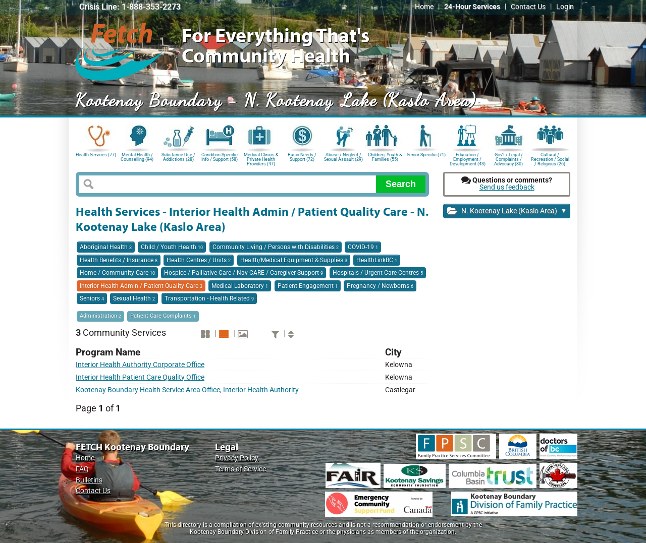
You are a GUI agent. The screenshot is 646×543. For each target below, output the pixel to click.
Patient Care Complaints (163, 316)
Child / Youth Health (172, 247)
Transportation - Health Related (209, 298)
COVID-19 (363, 247)
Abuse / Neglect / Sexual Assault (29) (343, 157)
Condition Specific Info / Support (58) (219, 157)
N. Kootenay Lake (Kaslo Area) (507, 211)
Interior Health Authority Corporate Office (140, 364)
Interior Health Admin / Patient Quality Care (141, 285)
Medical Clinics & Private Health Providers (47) (261, 158)
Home (424, 7)
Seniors (92, 298)
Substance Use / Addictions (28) (178, 157)
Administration (100, 316)
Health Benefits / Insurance (118, 260)
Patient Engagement (308, 285)
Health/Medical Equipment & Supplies (293, 260)
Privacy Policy (236, 458)
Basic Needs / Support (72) (302, 157)
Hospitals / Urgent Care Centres (378, 272)
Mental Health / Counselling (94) (137, 157)
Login (565, 7)
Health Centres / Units (199, 260)
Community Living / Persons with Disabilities (275, 247)
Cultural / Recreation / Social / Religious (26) (550, 158)
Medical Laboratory (239, 285)
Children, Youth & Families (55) (385, 157)
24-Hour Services (472, 7)
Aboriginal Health (106, 247)
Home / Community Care (117, 272)
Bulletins (89, 480)
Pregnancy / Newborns (380, 285)
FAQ (82, 469)
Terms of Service (240, 469)
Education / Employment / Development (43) (468, 158)
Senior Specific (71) (426, 154)
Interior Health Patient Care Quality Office (140, 377)
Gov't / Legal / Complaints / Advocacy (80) (508, 158)
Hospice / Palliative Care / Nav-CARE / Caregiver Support (243, 272)
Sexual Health (134, 298)
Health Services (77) (96, 154)
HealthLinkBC (376, 260)
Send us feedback (506, 187)
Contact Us (528, 7)
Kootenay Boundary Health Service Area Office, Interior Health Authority (187, 390)
